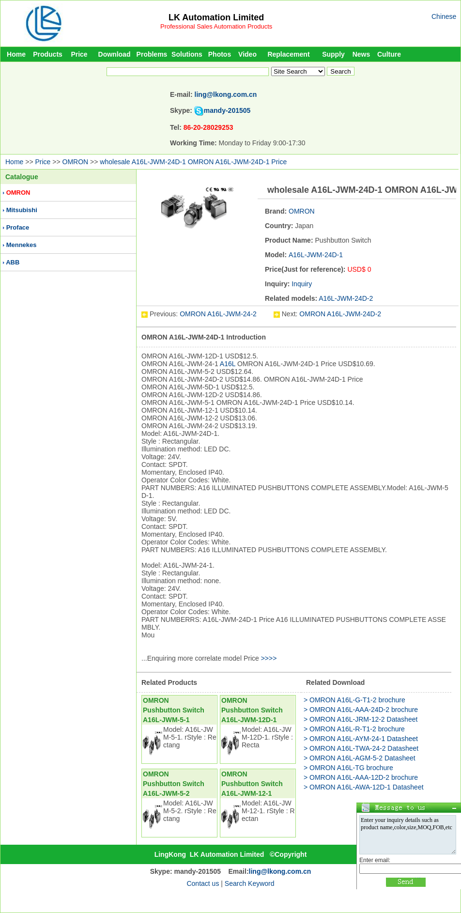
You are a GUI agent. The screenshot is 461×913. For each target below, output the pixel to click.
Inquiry (302, 284)
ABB (12, 262)
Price (79, 54)
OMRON (75, 162)
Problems (152, 54)
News (361, 54)
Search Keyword (250, 883)
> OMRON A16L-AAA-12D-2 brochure (361, 777)
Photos (219, 54)
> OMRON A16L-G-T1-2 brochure (354, 700)
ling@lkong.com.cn (226, 94)
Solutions (186, 54)
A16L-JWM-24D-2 (346, 298)
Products (47, 54)
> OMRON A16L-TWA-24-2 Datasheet (361, 748)
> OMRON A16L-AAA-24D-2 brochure (361, 709)
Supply (333, 54)
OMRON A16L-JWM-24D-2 (340, 314)
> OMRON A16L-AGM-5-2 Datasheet (359, 758)
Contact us (202, 883)
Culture (389, 54)
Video (247, 54)
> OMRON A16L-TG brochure (348, 768)
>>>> (269, 658)
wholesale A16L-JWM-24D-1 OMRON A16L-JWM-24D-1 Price (193, 162)
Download (114, 54)
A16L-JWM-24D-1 (316, 255)
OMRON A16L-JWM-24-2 (219, 314)
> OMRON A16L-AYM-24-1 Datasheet (361, 739)
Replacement (288, 54)
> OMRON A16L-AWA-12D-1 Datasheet (364, 787)
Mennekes (21, 244)
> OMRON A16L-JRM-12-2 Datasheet (360, 719)
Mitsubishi (21, 210)
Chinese (443, 16)
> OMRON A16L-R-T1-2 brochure (354, 729)
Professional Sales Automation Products (216, 26)
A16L (227, 364)
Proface (18, 227)
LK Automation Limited (216, 17)
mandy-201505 (227, 110)
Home (16, 54)
